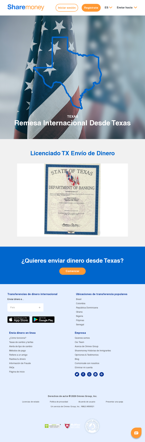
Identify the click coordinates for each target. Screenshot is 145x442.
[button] (127, 7)
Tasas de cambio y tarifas (21, 342)
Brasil (78, 299)
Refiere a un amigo (18, 354)
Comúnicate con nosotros (87, 363)
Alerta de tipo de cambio (20, 346)
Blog (77, 359)
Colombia (80, 303)
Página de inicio (17, 371)
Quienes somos (82, 338)
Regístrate (91, 7)
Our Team (79, 342)
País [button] (12, 307)
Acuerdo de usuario (86, 401)
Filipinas (80, 320)
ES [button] (106, 7)
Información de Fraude (20, 363)
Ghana (79, 312)
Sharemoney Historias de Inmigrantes (93, 350)
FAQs (11, 367)
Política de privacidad (59, 401)
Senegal (80, 324)
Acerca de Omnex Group (86, 346)
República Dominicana (87, 307)
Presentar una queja (114, 401)
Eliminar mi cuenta (84, 367)
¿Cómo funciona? (17, 338)
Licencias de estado (30, 401)
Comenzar (72, 270)
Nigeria (79, 316)
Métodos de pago (17, 350)
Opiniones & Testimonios (87, 354)
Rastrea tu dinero (17, 359)
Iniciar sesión (67, 7)
